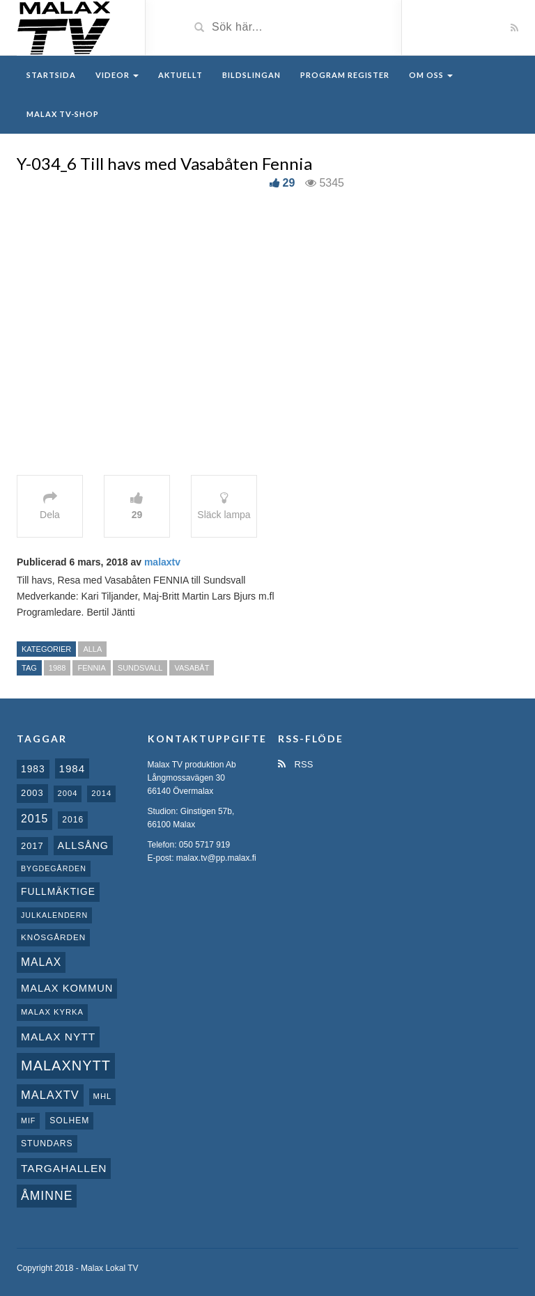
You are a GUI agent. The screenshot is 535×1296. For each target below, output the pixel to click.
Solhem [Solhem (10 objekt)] (69, 1120)
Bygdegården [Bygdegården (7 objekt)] (53, 868)
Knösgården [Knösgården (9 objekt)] (53, 937)
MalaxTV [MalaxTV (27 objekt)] (50, 1094)
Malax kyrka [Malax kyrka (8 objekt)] (52, 1012)
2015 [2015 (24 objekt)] (34, 819)
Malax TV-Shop (62, 113)
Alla (92, 649)
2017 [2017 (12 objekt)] (32, 846)
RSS (295, 764)
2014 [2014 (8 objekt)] (101, 793)
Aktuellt (180, 74)
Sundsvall (140, 668)
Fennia (91, 668)
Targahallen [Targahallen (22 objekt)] (64, 1168)
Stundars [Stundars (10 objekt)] (47, 1143)
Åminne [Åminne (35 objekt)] (46, 1196)
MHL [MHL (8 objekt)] (102, 1096)
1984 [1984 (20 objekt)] (72, 768)
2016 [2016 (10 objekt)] (73, 820)
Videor (117, 74)
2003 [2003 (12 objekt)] (32, 793)
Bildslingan (251, 74)
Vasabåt (191, 668)
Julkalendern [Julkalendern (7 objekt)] (54, 915)
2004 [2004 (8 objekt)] (68, 793)
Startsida (51, 74)
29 (289, 183)
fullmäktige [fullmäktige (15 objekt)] (58, 891)
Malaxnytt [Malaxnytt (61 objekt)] (66, 1065)
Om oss (431, 74)
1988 (57, 668)
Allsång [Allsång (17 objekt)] (83, 845)
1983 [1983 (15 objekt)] (33, 768)
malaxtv (162, 562)
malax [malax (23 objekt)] (41, 962)
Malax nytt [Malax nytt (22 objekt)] (58, 1037)
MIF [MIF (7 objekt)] (28, 1120)
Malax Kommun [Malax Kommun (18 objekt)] (67, 988)
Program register (344, 74)
